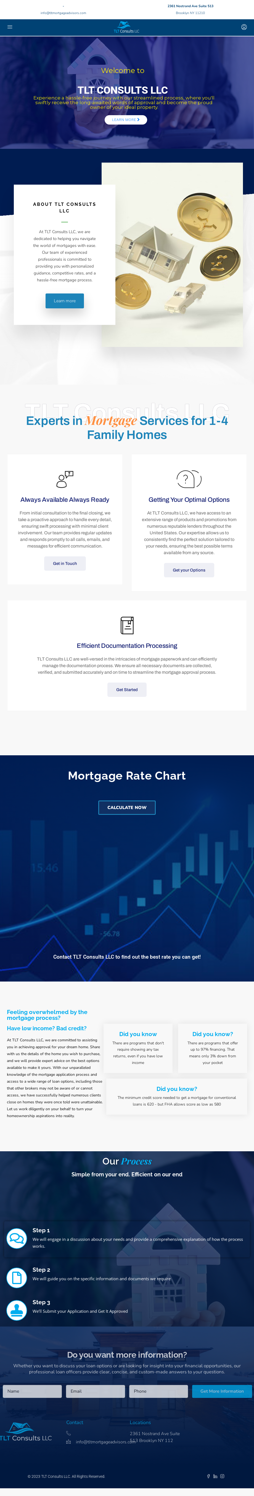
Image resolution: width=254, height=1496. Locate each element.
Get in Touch (65, 563)
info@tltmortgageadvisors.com (63, 13)
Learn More (126, 120)
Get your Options (189, 570)
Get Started (127, 690)
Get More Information (222, 1391)
